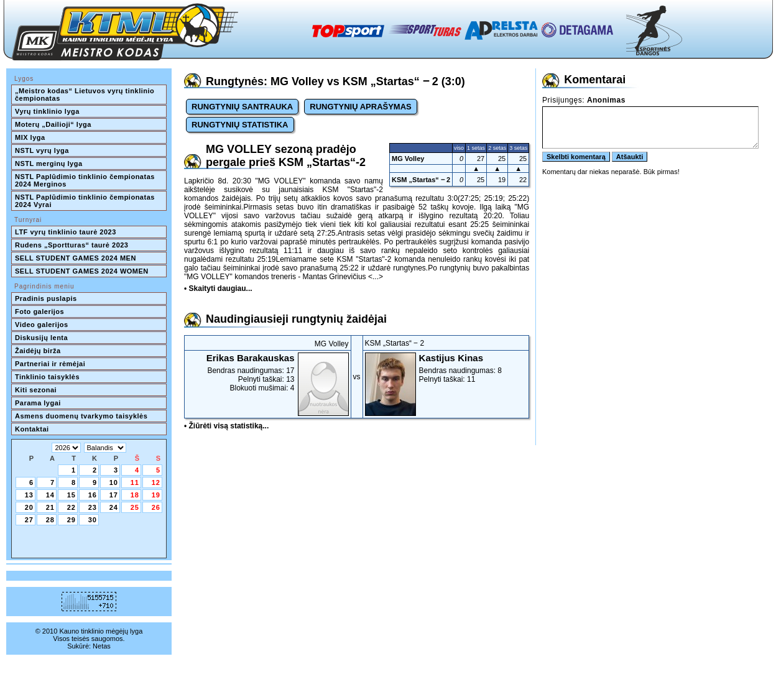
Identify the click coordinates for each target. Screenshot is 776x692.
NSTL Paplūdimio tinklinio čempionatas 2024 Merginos (86, 180)
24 (113, 507)
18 (135, 495)
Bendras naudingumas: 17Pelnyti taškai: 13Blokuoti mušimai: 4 (268, 372)
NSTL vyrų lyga (42, 150)
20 (29, 507)
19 (156, 495)
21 (50, 507)
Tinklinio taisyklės (47, 377)
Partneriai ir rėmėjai (50, 363)
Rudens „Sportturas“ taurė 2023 (72, 245)
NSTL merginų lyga (49, 163)
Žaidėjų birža (38, 350)
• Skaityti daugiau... (218, 288)
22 (71, 507)
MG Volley (408, 158)
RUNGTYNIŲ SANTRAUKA (242, 106)
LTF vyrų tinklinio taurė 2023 (65, 232)
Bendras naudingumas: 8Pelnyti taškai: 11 (446, 368)
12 (156, 482)
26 (156, 507)
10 (113, 482)
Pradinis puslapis (46, 298)
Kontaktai (32, 429)
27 (29, 520)
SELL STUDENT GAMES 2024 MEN (75, 258)
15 (71, 495)
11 (135, 482)
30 (92, 520)
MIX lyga (30, 137)
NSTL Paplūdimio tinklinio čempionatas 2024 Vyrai (86, 200)
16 (92, 495)
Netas (102, 646)
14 (50, 495)
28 (50, 520)
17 (113, 495)
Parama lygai (38, 403)
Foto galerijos (39, 311)
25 (135, 507)
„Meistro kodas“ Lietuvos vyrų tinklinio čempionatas (86, 94)
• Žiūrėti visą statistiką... (226, 426)
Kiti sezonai (36, 390)
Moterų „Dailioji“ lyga (53, 124)
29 (71, 520)
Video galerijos (41, 324)
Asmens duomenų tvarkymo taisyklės (81, 416)
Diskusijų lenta (41, 337)
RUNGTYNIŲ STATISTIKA (240, 124)
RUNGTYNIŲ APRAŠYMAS (360, 106)
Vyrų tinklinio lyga (47, 111)
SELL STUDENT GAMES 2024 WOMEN (82, 271)
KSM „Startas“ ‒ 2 (421, 179)
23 (92, 507)
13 (29, 495)
